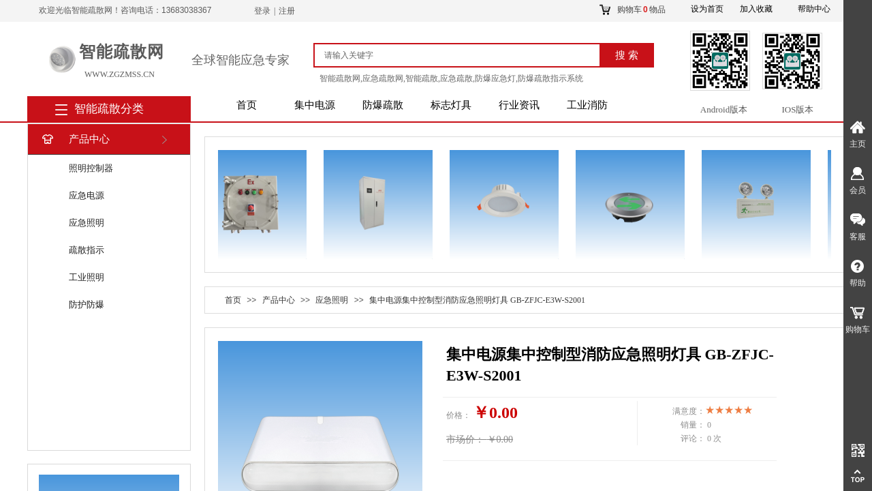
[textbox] (463, 55)
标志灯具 (451, 105)
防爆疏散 (382, 105)
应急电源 (86, 195)
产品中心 (75, 139)
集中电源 (314, 105)
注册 (287, 11)
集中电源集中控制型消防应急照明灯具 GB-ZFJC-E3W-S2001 (477, 300)
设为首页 (707, 9)
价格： (458, 415)
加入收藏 (756, 9)
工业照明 (86, 277)
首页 (246, 105)
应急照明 (86, 223)
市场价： (465, 439)
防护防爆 (86, 304)
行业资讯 (519, 105)
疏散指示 (86, 250)
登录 (262, 11)
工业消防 (587, 105)
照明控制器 (91, 168)
